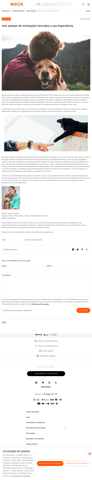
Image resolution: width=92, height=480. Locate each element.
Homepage (6, 11)
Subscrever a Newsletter (46, 373)
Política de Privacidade (40, 304)
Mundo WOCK (32, 444)
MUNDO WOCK (18, 11)
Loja (28, 417)
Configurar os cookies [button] (20, 476)
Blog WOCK (31, 11)
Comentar (83, 310)
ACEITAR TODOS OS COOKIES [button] (50, 463)
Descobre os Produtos (35, 439)
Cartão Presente (32, 412)
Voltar (88, 11)
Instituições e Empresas (35, 422)
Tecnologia (30, 433)
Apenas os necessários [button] (77, 463)
